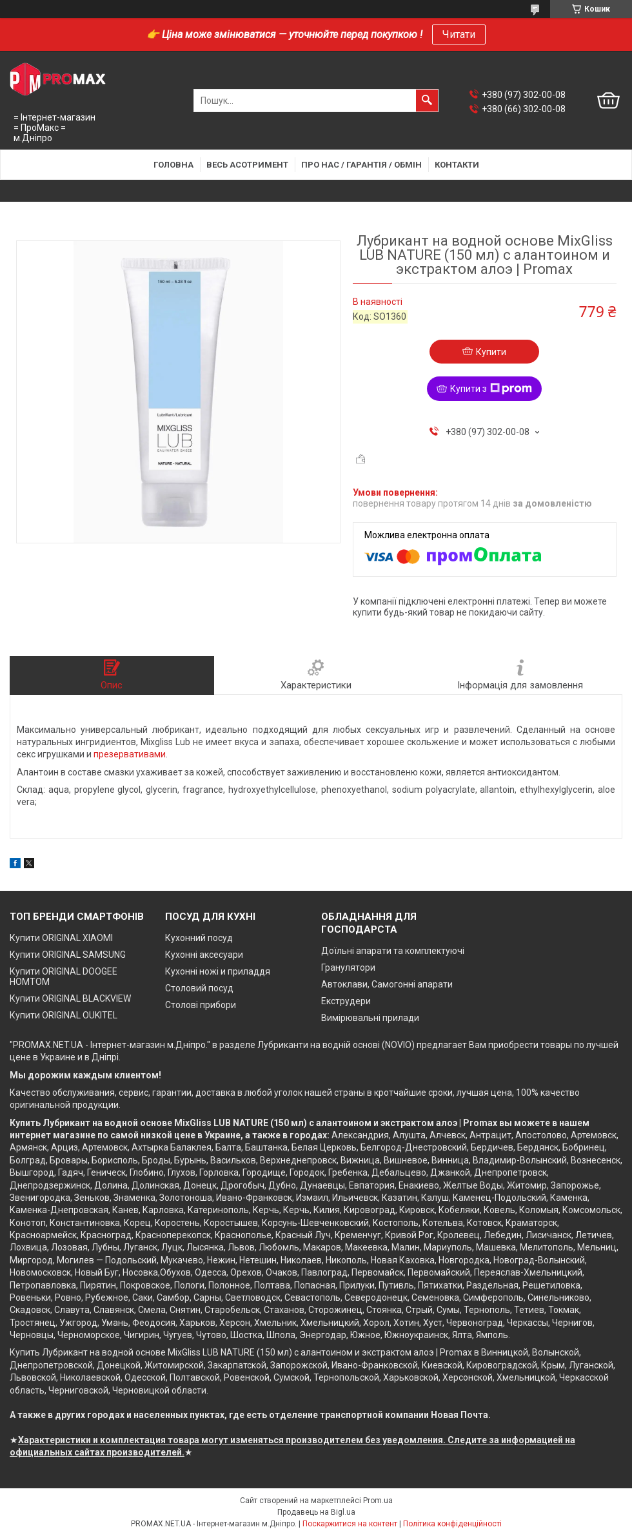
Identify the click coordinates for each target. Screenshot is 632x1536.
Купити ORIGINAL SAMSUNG (68, 954)
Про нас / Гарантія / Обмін (361, 165)
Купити (491, 352)
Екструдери (346, 1001)
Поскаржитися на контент (349, 1523)
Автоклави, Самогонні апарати (387, 984)
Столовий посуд (199, 988)
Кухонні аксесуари (204, 954)
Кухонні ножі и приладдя (217, 971)
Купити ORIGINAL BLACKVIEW (70, 998)
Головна (173, 165)
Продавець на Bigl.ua (316, 1512)
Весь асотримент (247, 165)
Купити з (491, 388)
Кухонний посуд (199, 938)
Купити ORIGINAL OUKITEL (63, 1015)
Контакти (457, 165)
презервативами (130, 754)
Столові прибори (200, 1005)
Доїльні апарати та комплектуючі (392, 951)
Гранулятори (348, 967)
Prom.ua (378, 1500)
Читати (458, 34)
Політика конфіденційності (452, 1523)
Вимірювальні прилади (370, 1018)
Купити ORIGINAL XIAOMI (61, 938)
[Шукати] (427, 101)
